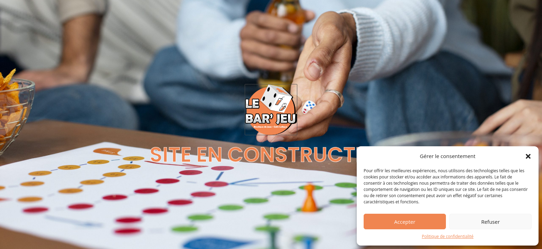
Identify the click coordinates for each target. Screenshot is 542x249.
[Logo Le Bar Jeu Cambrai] (271, 109)
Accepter (404, 221)
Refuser (490, 221)
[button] (528, 156)
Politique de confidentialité (447, 236)
